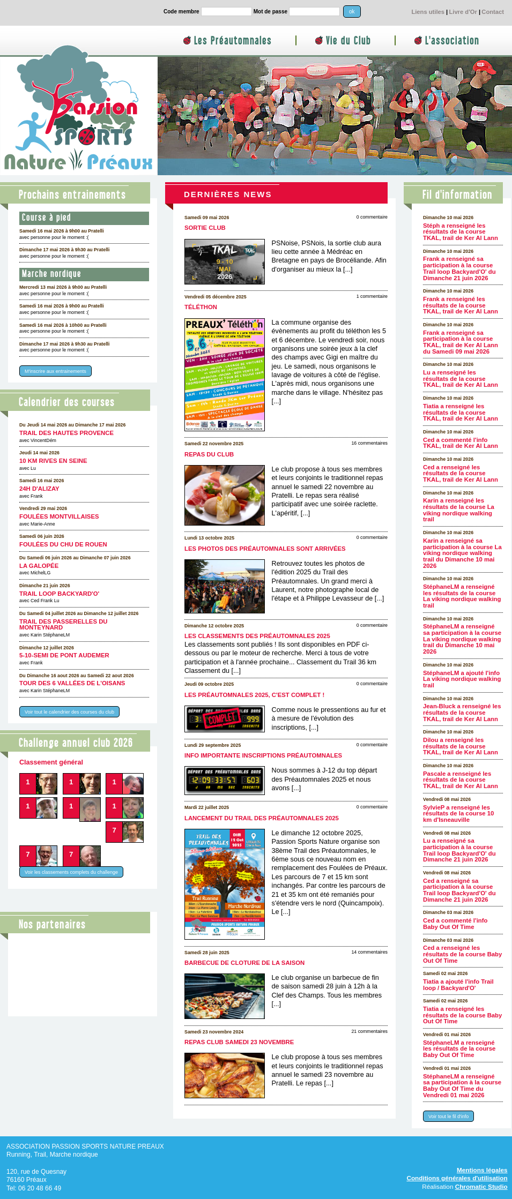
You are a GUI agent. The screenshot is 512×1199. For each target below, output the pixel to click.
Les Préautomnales (233, 41)
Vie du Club (348, 41)
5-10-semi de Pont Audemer (64, 655)
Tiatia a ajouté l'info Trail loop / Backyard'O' (458, 984)
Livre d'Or (463, 12)
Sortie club (205, 227)
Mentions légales (482, 1169)
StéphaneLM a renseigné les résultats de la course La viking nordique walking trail (462, 596)
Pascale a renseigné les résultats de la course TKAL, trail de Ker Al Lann (460, 779)
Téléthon (200, 307)
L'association (452, 41)
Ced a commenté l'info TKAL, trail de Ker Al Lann (460, 443)
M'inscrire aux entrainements (55, 371)
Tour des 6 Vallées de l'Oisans (72, 683)
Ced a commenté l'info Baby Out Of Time (455, 923)
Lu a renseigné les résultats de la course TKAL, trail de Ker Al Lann (460, 378)
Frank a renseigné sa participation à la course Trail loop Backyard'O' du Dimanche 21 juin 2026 (459, 268)
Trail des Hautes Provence (66, 433)
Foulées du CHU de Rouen (63, 544)
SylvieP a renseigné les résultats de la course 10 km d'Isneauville (458, 813)
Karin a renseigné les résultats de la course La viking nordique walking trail (458, 509)
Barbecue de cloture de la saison (244, 963)
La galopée (38, 566)
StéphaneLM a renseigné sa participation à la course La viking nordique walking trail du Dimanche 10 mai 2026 (462, 639)
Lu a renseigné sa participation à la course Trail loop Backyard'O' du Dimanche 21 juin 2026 (459, 850)
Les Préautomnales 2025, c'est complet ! (254, 695)
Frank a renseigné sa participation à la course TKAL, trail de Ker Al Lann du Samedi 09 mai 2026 (460, 342)
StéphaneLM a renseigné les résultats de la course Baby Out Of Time (459, 1048)
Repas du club (209, 454)
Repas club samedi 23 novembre (239, 1042)
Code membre (181, 11)
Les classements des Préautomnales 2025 (257, 636)
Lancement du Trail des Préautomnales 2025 (261, 818)
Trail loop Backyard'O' (59, 593)
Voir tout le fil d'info (448, 1116)
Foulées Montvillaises (59, 516)
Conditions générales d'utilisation (456, 1177)
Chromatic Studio (481, 1186)
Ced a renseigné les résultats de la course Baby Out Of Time (462, 954)
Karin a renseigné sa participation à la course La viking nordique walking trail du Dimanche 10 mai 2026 (462, 553)
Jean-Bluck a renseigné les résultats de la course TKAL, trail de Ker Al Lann (462, 712)
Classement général (51, 762)
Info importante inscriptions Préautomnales (263, 755)
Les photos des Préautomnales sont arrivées (265, 548)
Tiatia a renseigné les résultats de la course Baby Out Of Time (462, 1015)
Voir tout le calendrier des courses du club (69, 712)
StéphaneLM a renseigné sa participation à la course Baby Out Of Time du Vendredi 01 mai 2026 (462, 1085)
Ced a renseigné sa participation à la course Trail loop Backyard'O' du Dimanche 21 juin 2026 (459, 890)
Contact (492, 12)
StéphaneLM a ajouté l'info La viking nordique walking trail (462, 679)
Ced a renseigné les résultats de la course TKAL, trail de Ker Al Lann (460, 473)
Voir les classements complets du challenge (71, 872)
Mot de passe (270, 11)
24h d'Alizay (39, 488)
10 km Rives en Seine (53, 461)
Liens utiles (427, 12)
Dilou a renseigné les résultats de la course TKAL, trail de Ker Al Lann (460, 746)
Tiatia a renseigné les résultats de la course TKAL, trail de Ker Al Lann (460, 412)
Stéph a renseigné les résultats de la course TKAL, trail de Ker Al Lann (460, 231)
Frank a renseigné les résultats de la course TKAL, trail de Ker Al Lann (460, 305)
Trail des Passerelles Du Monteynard (63, 624)
